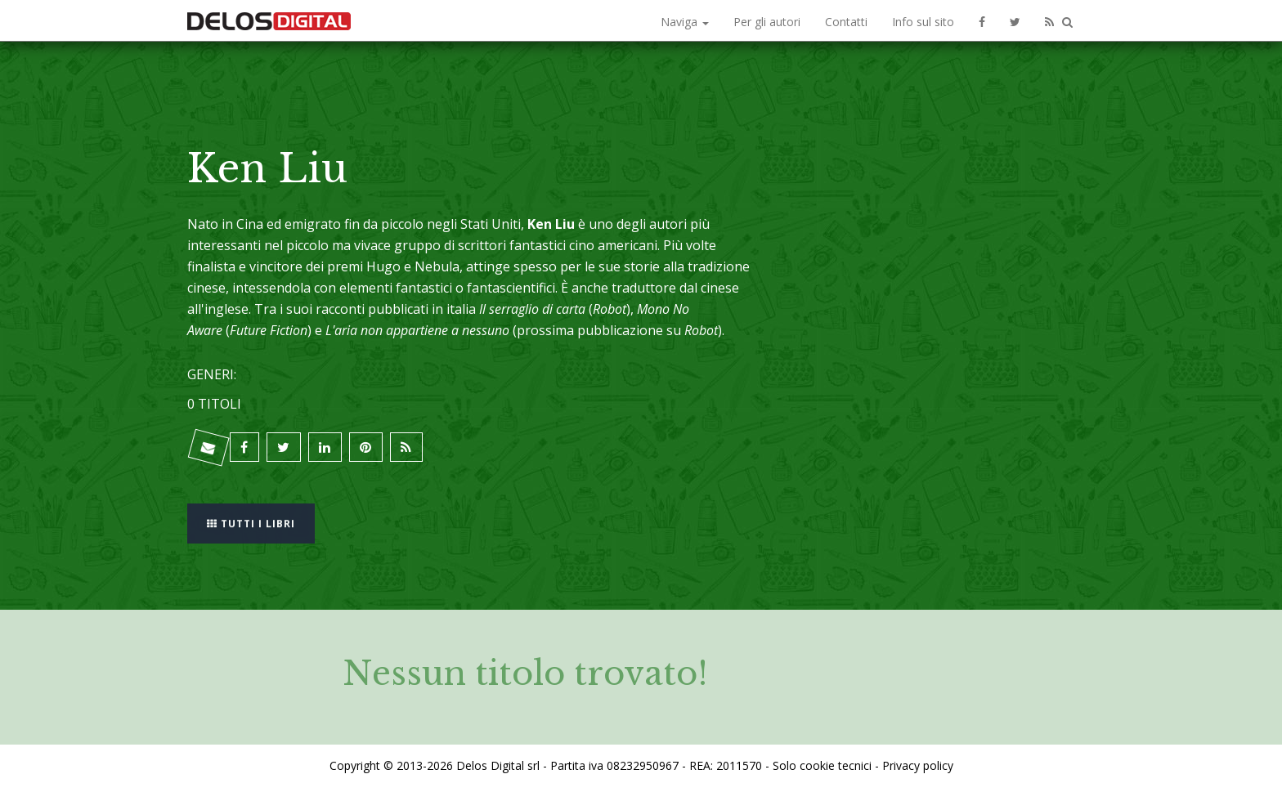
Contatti (846, 21)
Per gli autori (766, 21)
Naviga (685, 21)
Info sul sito (923, 21)
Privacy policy (917, 762)
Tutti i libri (252, 518)
